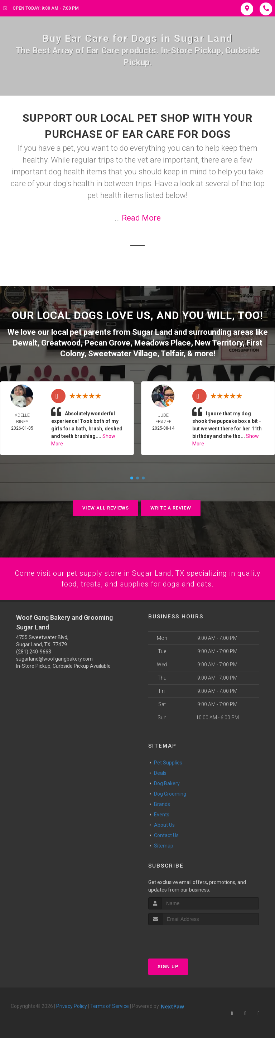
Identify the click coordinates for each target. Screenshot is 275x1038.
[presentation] (186, 938)
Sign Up (168, 966)
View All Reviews (105, 506)
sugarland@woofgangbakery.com (54, 658)
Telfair (172, 352)
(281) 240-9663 (33, 651)
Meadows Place (162, 341)
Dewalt (25, 341)
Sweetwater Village (122, 352)
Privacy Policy (71, 1006)
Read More (141, 217)
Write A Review (170, 506)
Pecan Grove (107, 341)
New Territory (218, 341)
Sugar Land (152, 331)
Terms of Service (109, 1006)
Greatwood (61, 341)
